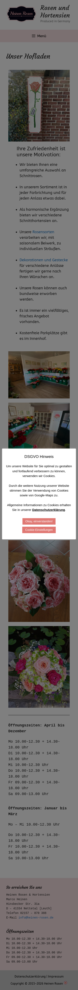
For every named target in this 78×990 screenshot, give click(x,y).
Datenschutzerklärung (48, 510)
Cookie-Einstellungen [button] (39, 529)
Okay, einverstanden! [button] (39, 521)
